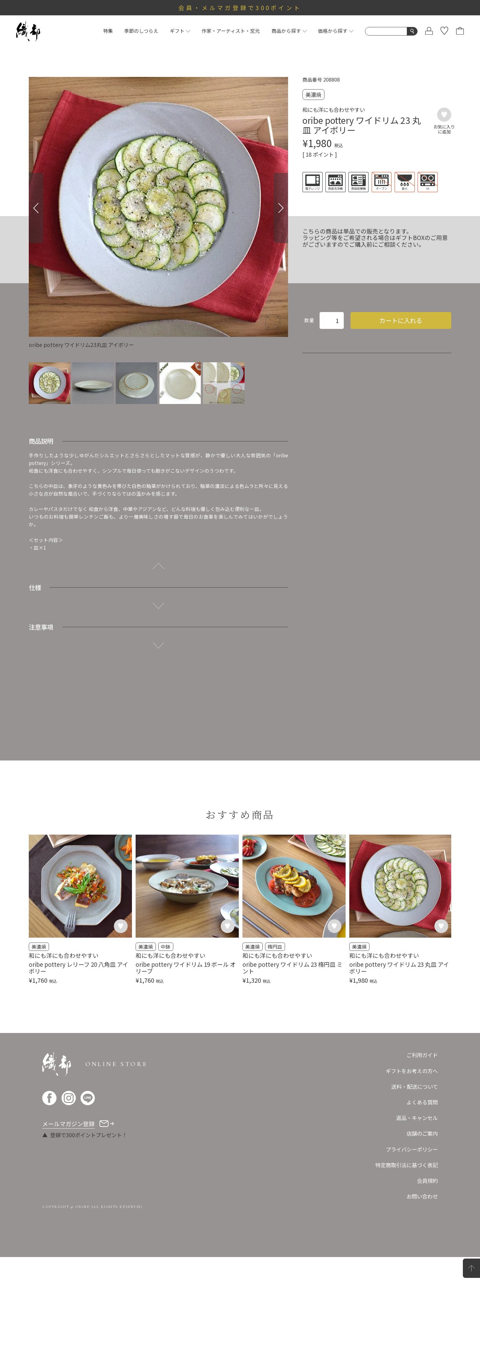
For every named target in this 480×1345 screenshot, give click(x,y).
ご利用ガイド (422, 1143)
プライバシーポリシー (412, 1237)
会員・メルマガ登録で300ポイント (240, 7)
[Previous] (36, 208)
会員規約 (427, 1268)
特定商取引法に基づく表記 (406, 1252)
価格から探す (335, 30)
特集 (108, 30)
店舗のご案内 (422, 1221)
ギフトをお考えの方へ (412, 1158)
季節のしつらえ (141, 30)
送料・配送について (414, 1174)
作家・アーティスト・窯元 (231, 30)
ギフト (180, 30)
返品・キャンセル (417, 1206)
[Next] (281, 208)
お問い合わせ (422, 1284)
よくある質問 (422, 1190)
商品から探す (289, 30)
